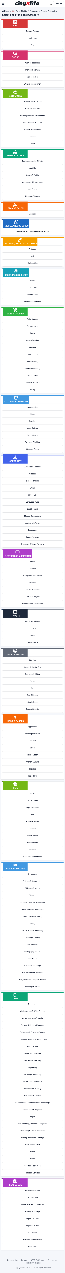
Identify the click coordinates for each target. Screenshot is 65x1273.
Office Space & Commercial (32, 1204)
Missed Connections (32, 516)
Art (32, 256)
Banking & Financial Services (32, 1025)
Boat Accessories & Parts (32, 161)
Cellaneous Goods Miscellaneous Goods (32, 231)
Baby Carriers (32, 319)
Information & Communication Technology (32, 1103)
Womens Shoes (32, 449)
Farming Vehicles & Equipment (32, 115)
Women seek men (32, 63)
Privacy (24, 1260)
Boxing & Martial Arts (32, 667)
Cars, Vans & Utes (32, 108)
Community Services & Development (32, 1039)
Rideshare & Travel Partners (32, 544)
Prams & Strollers (32, 382)
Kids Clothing (32, 361)
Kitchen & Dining (32, 762)
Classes (32, 474)
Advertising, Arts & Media (32, 1018)
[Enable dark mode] (51, 3)
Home (6, 11)
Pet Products (32, 843)
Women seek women (32, 84)
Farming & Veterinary (32, 1074)
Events (32, 488)
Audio (32, 562)
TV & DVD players (32, 597)
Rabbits (32, 850)
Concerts (32, 628)
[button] (3, 4)
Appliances (32, 727)
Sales (32, 1159)
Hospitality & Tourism (32, 1096)
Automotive (32, 874)
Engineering (32, 1067)
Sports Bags (32, 702)
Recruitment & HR (32, 1145)
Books (32, 281)
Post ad (58, 4)
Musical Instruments (32, 302)
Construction (32, 1046)
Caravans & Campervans (32, 101)
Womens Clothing (32, 442)
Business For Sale (32, 1190)
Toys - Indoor (32, 354)
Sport (32, 635)
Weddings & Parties (32, 987)
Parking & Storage (32, 1211)
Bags (32, 414)
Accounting (32, 1004)
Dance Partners (32, 481)
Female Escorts (32, 31)
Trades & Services (32, 1173)
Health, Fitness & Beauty (32, 916)
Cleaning (32, 895)
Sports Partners (32, 537)
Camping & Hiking (32, 674)
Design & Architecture (32, 1053)
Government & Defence (32, 1081)
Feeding (32, 347)
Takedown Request (33, 1263)
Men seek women (32, 70)
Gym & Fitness (32, 695)
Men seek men (33, 77)
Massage (32, 214)
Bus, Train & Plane (32, 621)
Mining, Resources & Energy (32, 1138)
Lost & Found (32, 509)
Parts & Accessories (32, 130)
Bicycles (32, 660)
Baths (32, 333)
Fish (32, 814)
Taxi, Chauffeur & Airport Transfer (32, 980)
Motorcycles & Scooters (32, 123)
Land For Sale (32, 1197)
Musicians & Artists (32, 523)
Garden (33, 748)
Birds (32, 793)
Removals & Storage (32, 966)
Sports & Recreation (32, 1166)
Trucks (32, 144)
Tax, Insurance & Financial (32, 973)
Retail (32, 1152)
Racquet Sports (32, 709)
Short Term (32, 1247)
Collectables (33, 263)
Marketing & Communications (32, 1131)
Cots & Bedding (32, 340)
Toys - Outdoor (33, 375)
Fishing (32, 681)
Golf (32, 688)
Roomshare (32, 1232)
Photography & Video (32, 951)
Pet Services (33, 944)
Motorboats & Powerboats (32, 182)
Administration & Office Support (32, 1011)
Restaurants (32, 530)
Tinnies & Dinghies (32, 196)
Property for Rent (32, 1225)
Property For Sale (32, 1218)
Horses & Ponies (32, 822)
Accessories (32, 407)
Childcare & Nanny (32, 888)
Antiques (32, 249)
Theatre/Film (32, 642)
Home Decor (32, 755)
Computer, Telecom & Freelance (32, 902)
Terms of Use (12, 1260)
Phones (32, 583)
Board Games (32, 295)
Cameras (32, 569)
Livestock (32, 829)
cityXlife (32, 1267)
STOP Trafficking (37, 1260)
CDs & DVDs (32, 288)
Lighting (32, 769)
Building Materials (32, 734)
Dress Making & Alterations (32, 909)
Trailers (32, 137)
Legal (32, 1117)
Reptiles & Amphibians (32, 857)
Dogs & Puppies (32, 807)
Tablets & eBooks (32, 590)
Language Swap (32, 502)
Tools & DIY (32, 776)
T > (32, 45)
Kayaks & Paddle (32, 175)
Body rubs (32, 38)
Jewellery (32, 421)
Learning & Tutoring (32, 937)
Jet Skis (32, 168)
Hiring (32, 923)
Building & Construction (32, 881)
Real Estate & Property (32, 1110)
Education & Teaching (32, 1060)
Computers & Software (32, 576)
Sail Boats (32, 189)
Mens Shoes (33, 435)
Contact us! (52, 1260)
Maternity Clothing (32, 368)
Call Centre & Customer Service (32, 1032)
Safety (32, 389)
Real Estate (32, 959)
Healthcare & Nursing (32, 1088)
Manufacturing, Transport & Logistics (32, 1124)
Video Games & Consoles (32, 604)
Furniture (32, 741)
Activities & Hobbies (32, 467)
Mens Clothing (32, 428)
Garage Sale (32, 495)
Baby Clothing (32, 326)
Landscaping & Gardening (32, 930)
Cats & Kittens (32, 800)
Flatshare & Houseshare (32, 1240)
